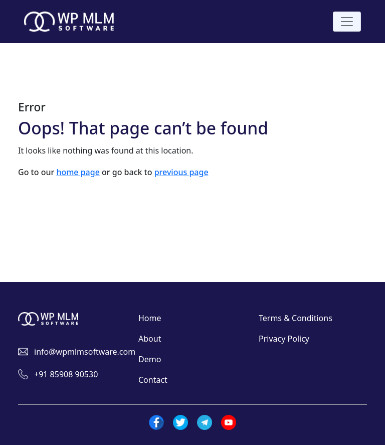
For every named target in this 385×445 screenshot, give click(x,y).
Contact (152, 379)
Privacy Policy (284, 338)
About (149, 338)
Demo (149, 359)
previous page (181, 172)
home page (77, 172)
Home (149, 318)
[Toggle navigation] (347, 22)
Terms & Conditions (295, 318)
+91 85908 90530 (66, 374)
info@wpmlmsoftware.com (84, 351)
